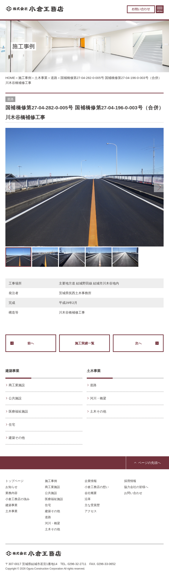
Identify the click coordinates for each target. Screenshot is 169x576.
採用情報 (130, 481)
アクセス (91, 511)
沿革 (88, 499)
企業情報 (91, 481)
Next (159, 187)
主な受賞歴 (92, 505)
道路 (54, 78)
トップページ (14, 481)
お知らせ (11, 487)
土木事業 (41, 78)
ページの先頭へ (149, 463)
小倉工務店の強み (17, 499)
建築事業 (12, 371)
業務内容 (11, 493)
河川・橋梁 (98, 398)
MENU (160, 9)
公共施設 (15, 398)
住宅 (12, 424)
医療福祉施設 (18, 411)
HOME (10, 78)
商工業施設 (17, 385)
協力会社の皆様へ (136, 487)
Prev (10, 187)
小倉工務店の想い (97, 487)
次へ (147, 343)
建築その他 (17, 437)
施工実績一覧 (84, 343)
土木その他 (98, 411)
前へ (22, 343)
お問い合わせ (141, 9)
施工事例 (24, 78)
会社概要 (91, 493)
